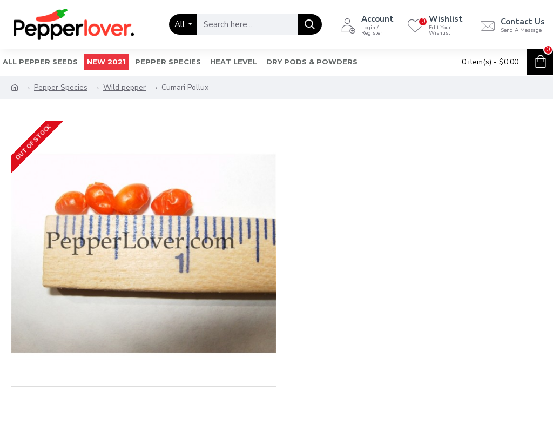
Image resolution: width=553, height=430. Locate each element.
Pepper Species (60, 87)
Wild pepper (124, 87)
